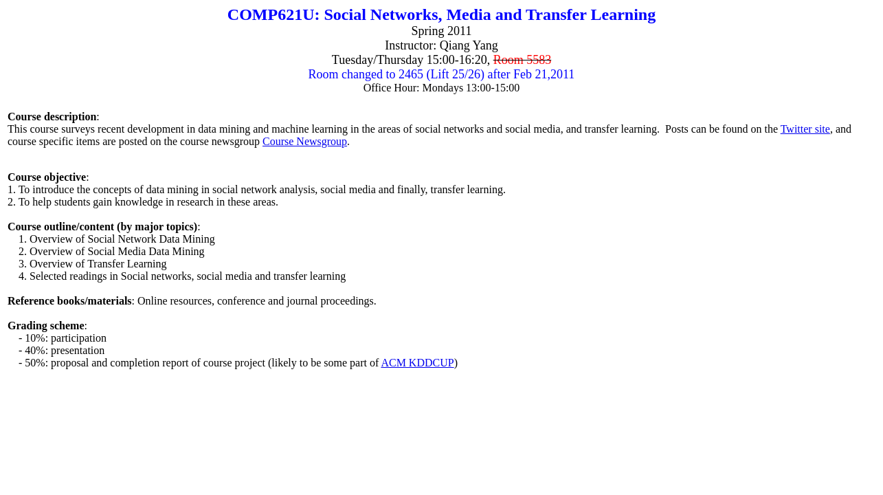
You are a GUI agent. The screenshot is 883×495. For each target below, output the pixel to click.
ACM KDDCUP (417, 362)
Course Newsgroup (304, 141)
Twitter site (805, 129)
